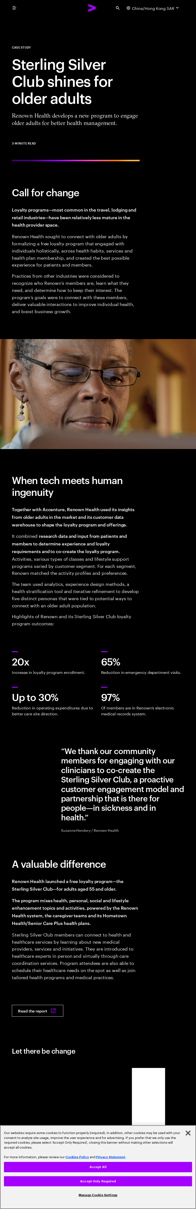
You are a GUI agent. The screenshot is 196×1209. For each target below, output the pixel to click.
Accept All (98, 1167)
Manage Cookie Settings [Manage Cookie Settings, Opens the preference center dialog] (98, 1195)
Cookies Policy (77, 1157)
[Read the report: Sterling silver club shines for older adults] (37, 1011)
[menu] (14, 8)
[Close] (188, 1133)
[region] (98, 1167)
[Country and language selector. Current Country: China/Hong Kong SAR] (153, 8)
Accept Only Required (98, 1181)
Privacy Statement (110, 1157)
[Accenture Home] (92, 8)
